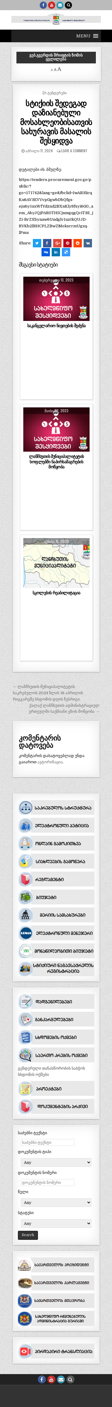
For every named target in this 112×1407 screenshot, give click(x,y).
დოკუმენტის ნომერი (37, 1172)
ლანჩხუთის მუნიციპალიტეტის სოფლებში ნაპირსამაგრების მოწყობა (56, 461)
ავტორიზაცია (50, 762)
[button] (83, 36)
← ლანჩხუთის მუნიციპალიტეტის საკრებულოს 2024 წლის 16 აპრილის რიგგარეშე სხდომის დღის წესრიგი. (48, 692)
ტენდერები (57, 92)
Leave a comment (74, 150)
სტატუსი (26, 1212)
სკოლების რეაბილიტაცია (56, 592)
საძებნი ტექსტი (32, 1133)
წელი (23, 1192)
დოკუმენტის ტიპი (34, 1151)
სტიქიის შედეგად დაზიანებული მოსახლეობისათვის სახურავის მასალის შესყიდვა (56, 122)
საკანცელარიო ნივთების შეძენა (56, 325)
